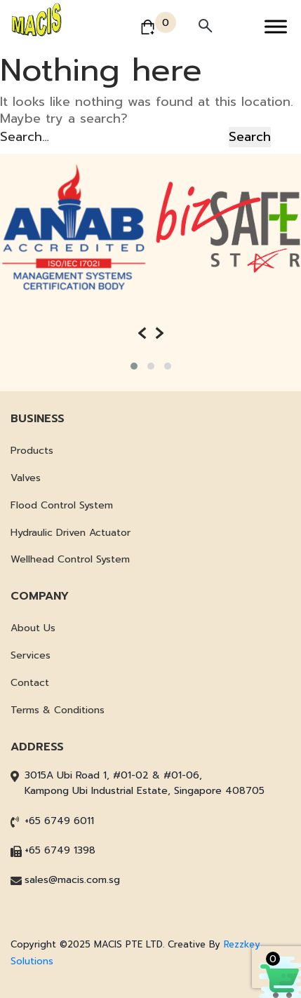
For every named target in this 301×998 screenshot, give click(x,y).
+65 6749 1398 (60, 850)
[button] (134, 366)
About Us (33, 628)
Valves (26, 478)
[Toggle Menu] (276, 26)
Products (32, 450)
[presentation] (142, 333)
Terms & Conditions (58, 710)
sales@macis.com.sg (72, 879)
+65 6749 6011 (59, 821)
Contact (30, 682)
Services (31, 655)
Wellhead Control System (70, 559)
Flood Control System (62, 505)
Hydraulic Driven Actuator (71, 532)
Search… (24, 137)
